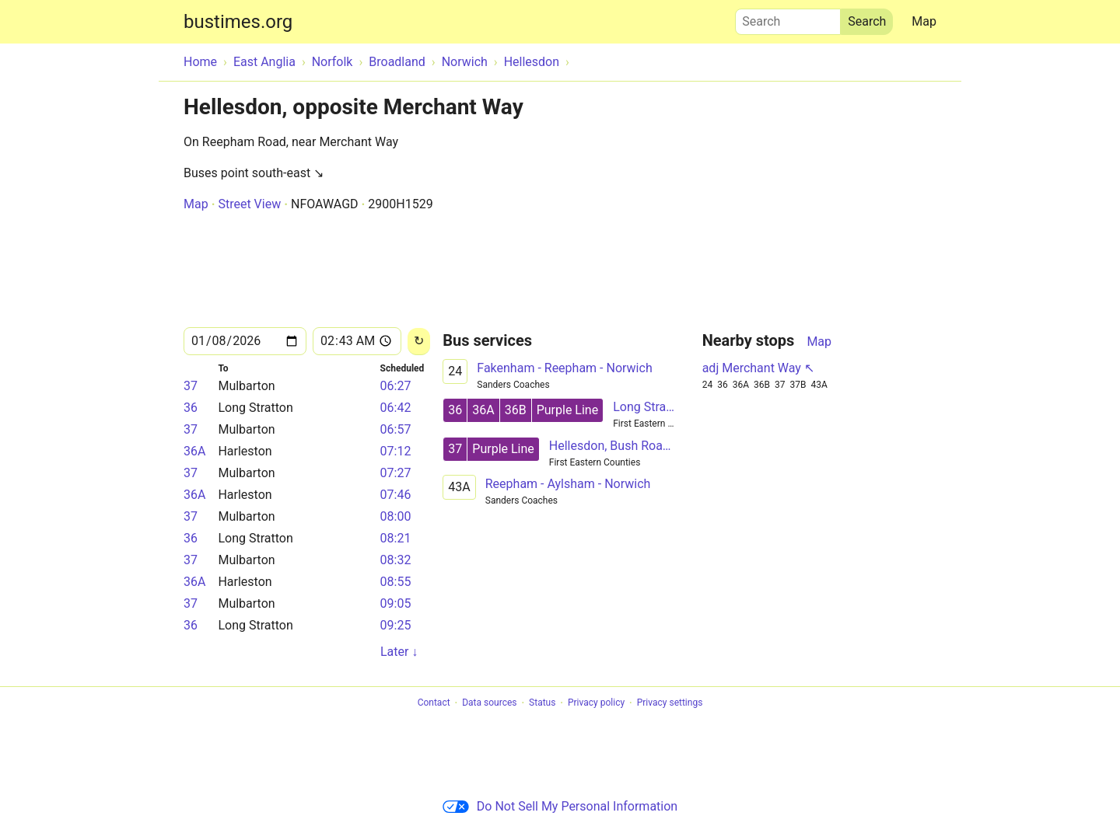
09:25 (395, 625)
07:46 (395, 494)
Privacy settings (670, 703)
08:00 (395, 516)
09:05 (395, 603)
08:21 (395, 538)
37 (191, 385)
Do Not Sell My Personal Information (560, 806)
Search (788, 18)
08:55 (395, 581)
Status (542, 703)
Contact (434, 703)
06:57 (395, 429)
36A (194, 451)
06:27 (395, 385)
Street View (249, 204)
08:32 (395, 560)
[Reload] (419, 341)
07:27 (395, 473)
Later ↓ (399, 651)
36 (191, 407)
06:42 (395, 407)
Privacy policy (596, 703)
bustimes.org (238, 22)
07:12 (395, 451)
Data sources (489, 703)
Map (924, 21)
